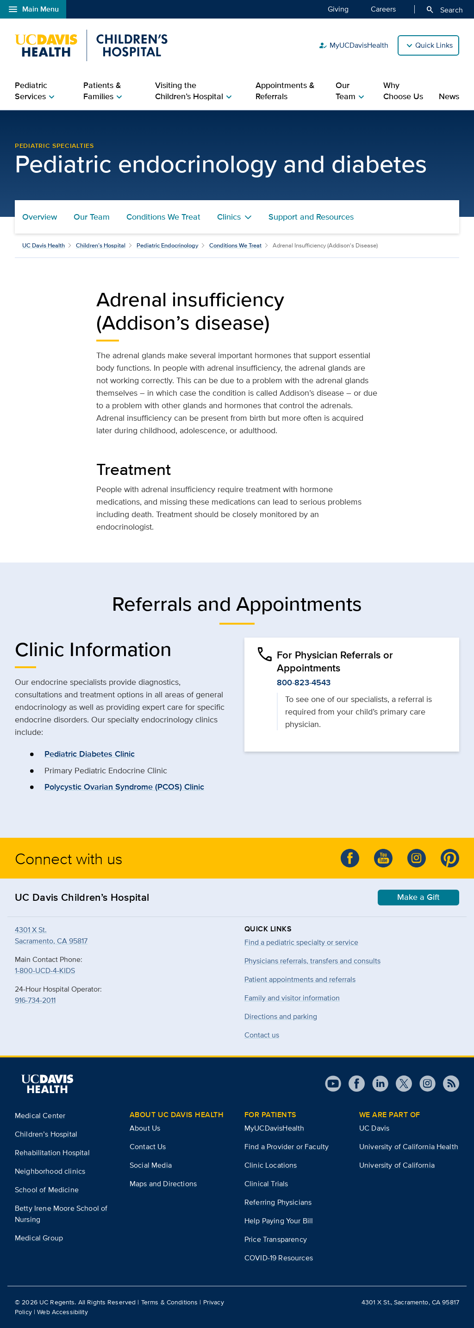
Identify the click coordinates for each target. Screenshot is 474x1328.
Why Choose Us (403, 90)
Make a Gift (418, 897)
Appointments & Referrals (285, 90)
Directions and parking (280, 1016)
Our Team (92, 217)
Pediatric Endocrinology (167, 245)
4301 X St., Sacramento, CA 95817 (410, 1302)
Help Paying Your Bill (278, 1220)
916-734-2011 (35, 1000)
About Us (145, 1128)
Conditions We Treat (163, 217)
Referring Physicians (278, 1202)
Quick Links (434, 45)
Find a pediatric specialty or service (301, 942)
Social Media (151, 1165)
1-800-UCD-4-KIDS (45, 970)
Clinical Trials (266, 1183)
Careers (383, 8)
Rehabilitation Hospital (52, 1152)
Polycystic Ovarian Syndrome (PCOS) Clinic (124, 787)
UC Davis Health (43, 245)
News (449, 96)
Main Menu (33, 9)
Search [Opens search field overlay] (444, 9)
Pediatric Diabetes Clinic (89, 754)
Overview (39, 217)
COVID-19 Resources (278, 1257)
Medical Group (39, 1238)
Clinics (229, 216)
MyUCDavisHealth (353, 45)
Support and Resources (311, 217)
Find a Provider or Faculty (286, 1146)
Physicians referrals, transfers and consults (312, 960)
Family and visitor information (292, 998)
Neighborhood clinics (50, 1171)
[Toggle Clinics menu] (248, 216)
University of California (397, 1165)
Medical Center (40, 1115)
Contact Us (148, 1146)
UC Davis (374, 1128)
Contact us (261, 1035)
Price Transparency (275, 1239)
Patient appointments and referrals (300, 979)
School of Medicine (47, 1189)
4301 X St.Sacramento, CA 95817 (51, 935)
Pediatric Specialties (54, 145)
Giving (338, 8)
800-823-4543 (304, 683)
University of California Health (408, 1146)
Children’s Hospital (100, 245)
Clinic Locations (270, 1165)
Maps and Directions (163, 1183)
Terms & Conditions (169, 1302)
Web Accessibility (62, 1311)
